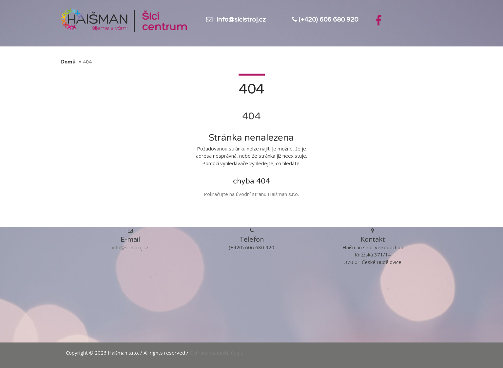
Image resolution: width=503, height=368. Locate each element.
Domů (68, 61)
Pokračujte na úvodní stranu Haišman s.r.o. (251, 194)
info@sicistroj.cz (241, 20)
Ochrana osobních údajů (216, 352)
